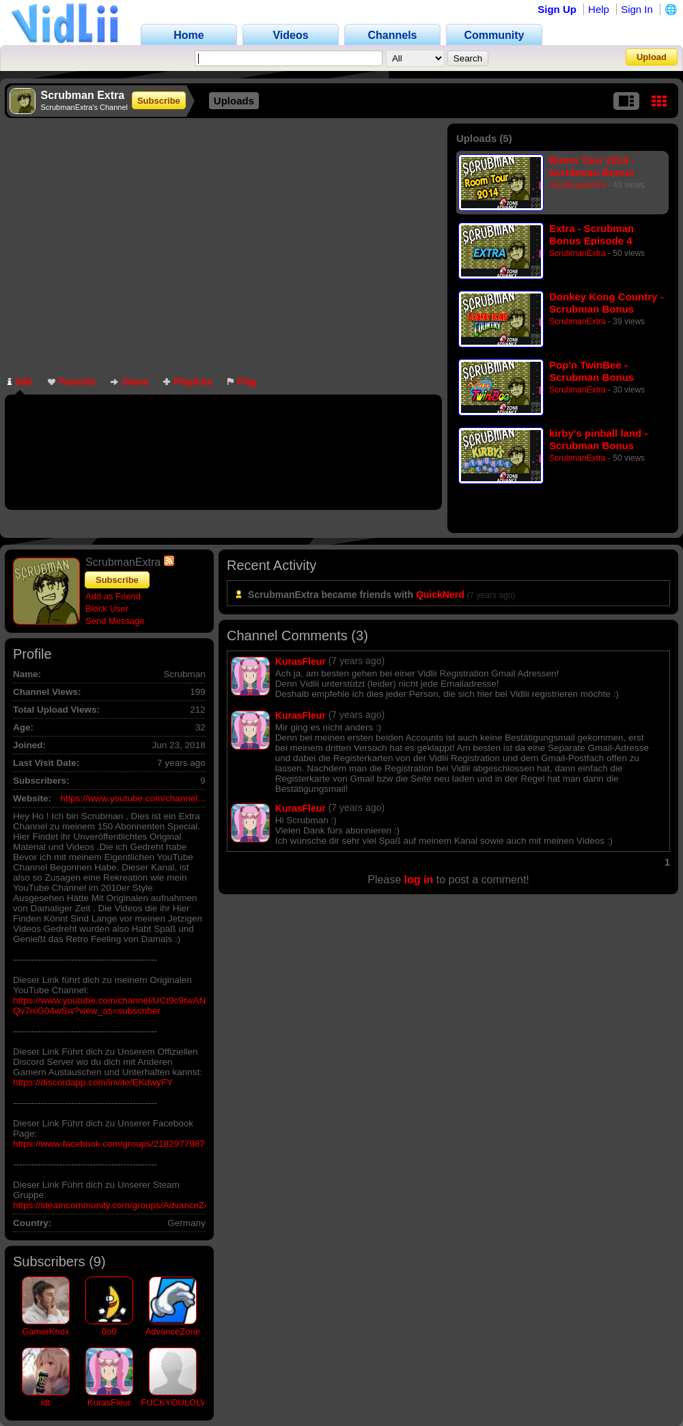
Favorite (72, 381)
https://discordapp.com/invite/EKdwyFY (93, 1082)
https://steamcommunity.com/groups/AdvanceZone (116, 1205)
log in (419, 879)
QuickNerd (440, 594)
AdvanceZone (172, 1331)
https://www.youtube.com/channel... (132, 798)
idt (46, 1402)
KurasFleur (109, 1402)
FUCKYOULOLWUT (181, 1402)
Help (598, 9)
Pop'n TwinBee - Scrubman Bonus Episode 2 (591, 371)
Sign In (637, 9)
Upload (652, 57)
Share (129, 381)
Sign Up (557, 9)
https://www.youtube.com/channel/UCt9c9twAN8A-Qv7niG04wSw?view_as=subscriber (116, 1005)
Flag (242, 381)
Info (20, 381)
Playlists (187, 381)
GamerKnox (45, 1331)
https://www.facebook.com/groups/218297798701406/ (123, 1144)
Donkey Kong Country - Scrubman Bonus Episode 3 (606, 303)
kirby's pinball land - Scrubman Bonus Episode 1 (598, 439)
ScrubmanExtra (577, 185)
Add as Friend (113, 596)
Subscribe (158, 101)
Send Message (115, 621)
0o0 (109, 1331)
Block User (106, 608)
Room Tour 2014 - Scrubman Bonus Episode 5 (592, 166)
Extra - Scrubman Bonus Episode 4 (591, 234)
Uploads (234, 100)
